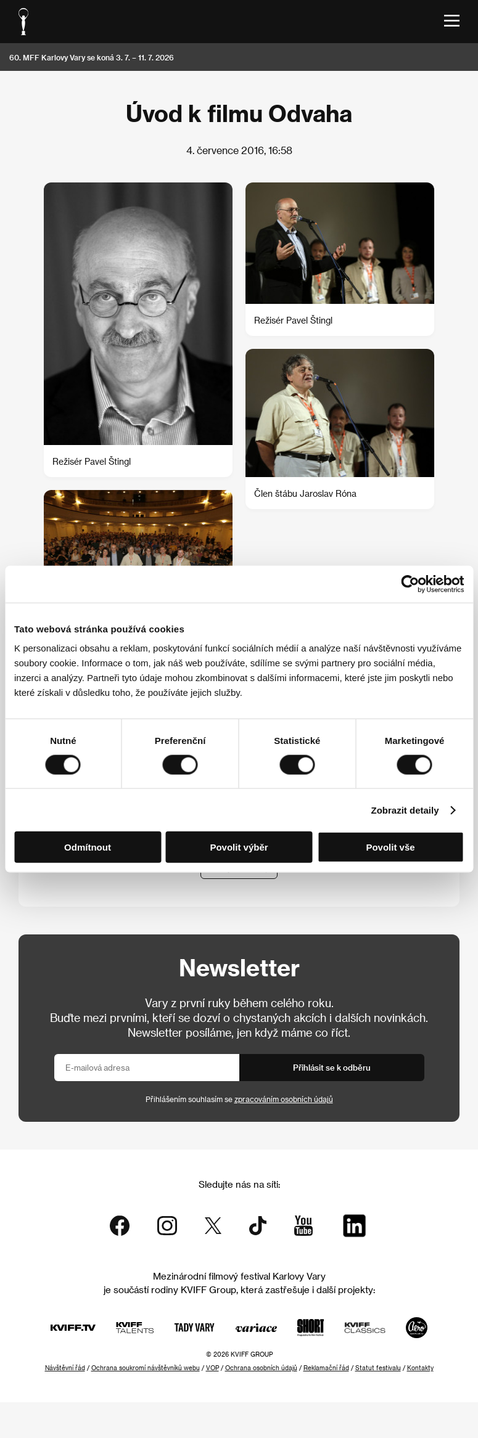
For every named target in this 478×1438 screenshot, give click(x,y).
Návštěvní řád (65, 1367)
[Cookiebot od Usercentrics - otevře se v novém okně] (410, 583)
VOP (212, 1367)
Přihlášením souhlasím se (239, 1099)
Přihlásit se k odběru (332, 1067)
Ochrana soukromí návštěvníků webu (145, 1367)
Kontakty (420, 1367)
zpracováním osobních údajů (283, 1099)
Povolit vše (390, 847)
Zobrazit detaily (405, 809)
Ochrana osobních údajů (261, 1367)
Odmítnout (87, 847)
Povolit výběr (239, 847)
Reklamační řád (326, 1367)
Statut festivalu (378, 1367)
